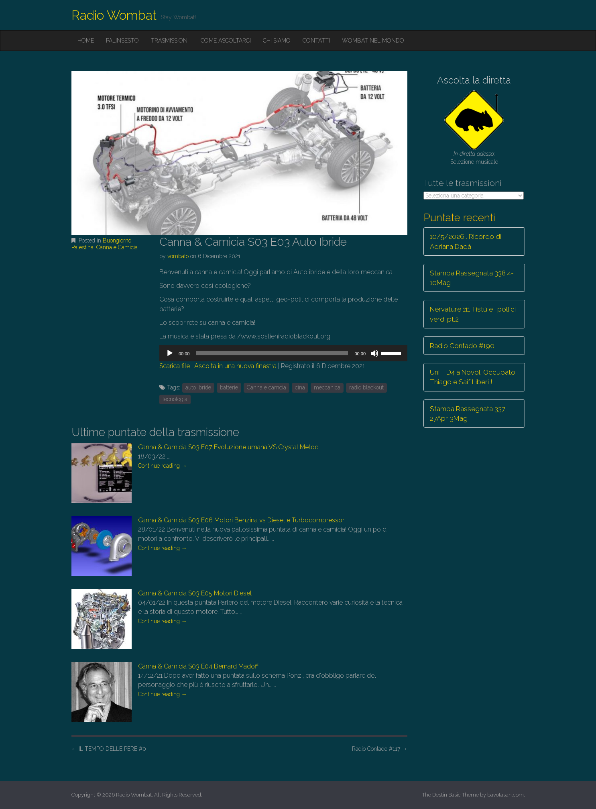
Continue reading (162, 466)
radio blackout (366, 387)
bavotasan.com (505, 795)
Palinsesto (122, 40)
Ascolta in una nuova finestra (235, 366)
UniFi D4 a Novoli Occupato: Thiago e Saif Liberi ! (473, 377)
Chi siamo (277, 40)
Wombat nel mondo (373, 40)
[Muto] (374, 353)
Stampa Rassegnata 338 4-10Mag (472, 278)
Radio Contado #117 (379, 749)
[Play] (170, 353)
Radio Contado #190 (462, 346)
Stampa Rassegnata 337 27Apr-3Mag (467, 413)
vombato (178, 256)
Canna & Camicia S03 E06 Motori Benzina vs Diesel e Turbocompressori (242, 520)
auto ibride (198, 387)
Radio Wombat (114, 15)
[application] (283, 353)
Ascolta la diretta (474, 80)
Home (85, 40)
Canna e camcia (266, 387)
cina (300, 387)
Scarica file (174, 366)
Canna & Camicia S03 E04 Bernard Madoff (198, 666)
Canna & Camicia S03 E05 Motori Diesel (195, 593)
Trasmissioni (170, 40)
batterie (229, 387)
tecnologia (175, 399)
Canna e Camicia (117, 247)
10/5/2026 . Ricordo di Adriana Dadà (465, 241)
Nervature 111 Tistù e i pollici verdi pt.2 (473, 314)
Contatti (316, 40)
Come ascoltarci (226, 40)
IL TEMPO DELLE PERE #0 (108, 749)
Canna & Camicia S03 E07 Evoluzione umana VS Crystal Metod (228, 447)
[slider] (272, 353)
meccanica (327, 387)
